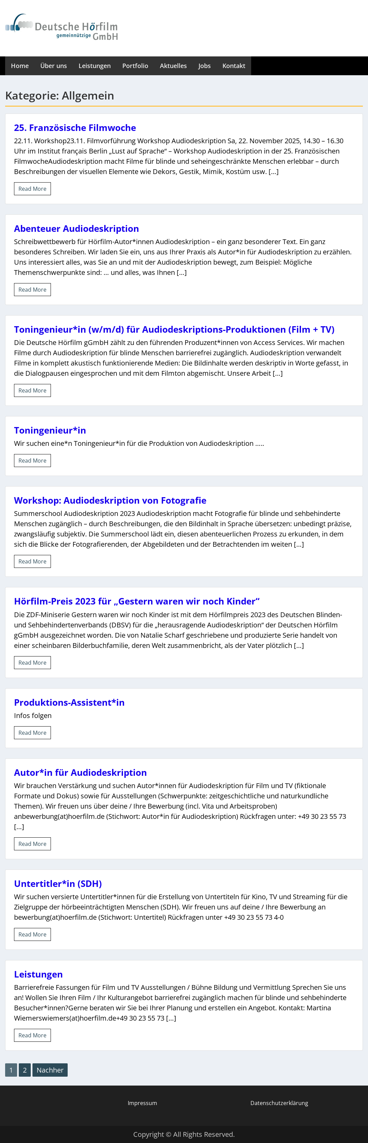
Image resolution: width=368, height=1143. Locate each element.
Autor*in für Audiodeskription (80, 772)
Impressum (142, 1103)
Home (20, 66)
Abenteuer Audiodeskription (76, 228)
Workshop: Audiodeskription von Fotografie (110, 500)
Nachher (50, 1070)
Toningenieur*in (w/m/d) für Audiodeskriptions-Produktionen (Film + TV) (174, 329)
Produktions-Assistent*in (69, 702)
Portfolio (135, 66)
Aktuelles (173, 66)
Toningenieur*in (50, 430)
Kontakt (233, 66)
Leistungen (95, 66)
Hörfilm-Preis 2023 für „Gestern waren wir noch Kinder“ (137, 601)
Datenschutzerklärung (279, 1103)
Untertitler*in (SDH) (58, 883)
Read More (32, 188)
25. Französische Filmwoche (75, 127)
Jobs (205, 66)
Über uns (53, 66)
